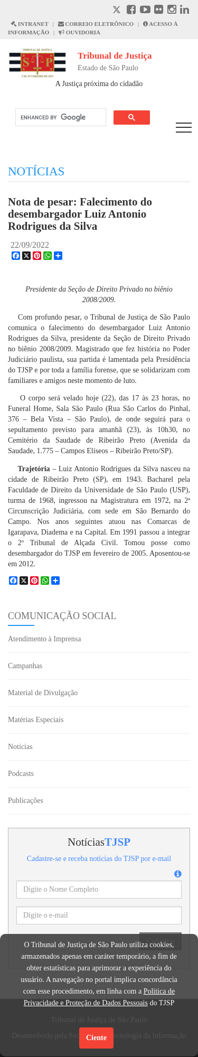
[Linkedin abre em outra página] (184, 11)
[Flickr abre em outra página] (158, 11)
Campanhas (25, 666)
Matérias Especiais (35, 720)
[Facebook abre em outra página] (131, 11)
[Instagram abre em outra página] (171, 11)
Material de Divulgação (43, 693)
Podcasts (21, 774)
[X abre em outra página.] (117, 11)
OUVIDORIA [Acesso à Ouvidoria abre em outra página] (79, 32)
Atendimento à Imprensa (44, 639)
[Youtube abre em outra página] (145, 11)
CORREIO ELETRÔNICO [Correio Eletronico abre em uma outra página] (96, 24)
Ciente (96, 1038)
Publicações (25, 801)
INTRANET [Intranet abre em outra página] (30, 24)
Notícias (20, 747)
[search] (60, 117)
